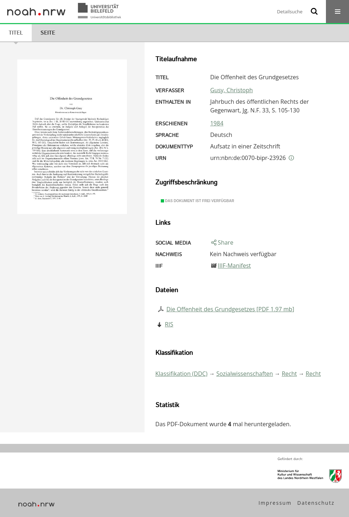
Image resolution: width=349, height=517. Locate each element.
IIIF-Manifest (234, 265)
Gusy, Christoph (231, 90)
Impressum (275, 502)
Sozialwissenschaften (244, 374)
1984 (217, 123)
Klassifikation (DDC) (181, 374)
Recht (289, 374)
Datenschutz (316, 502)
